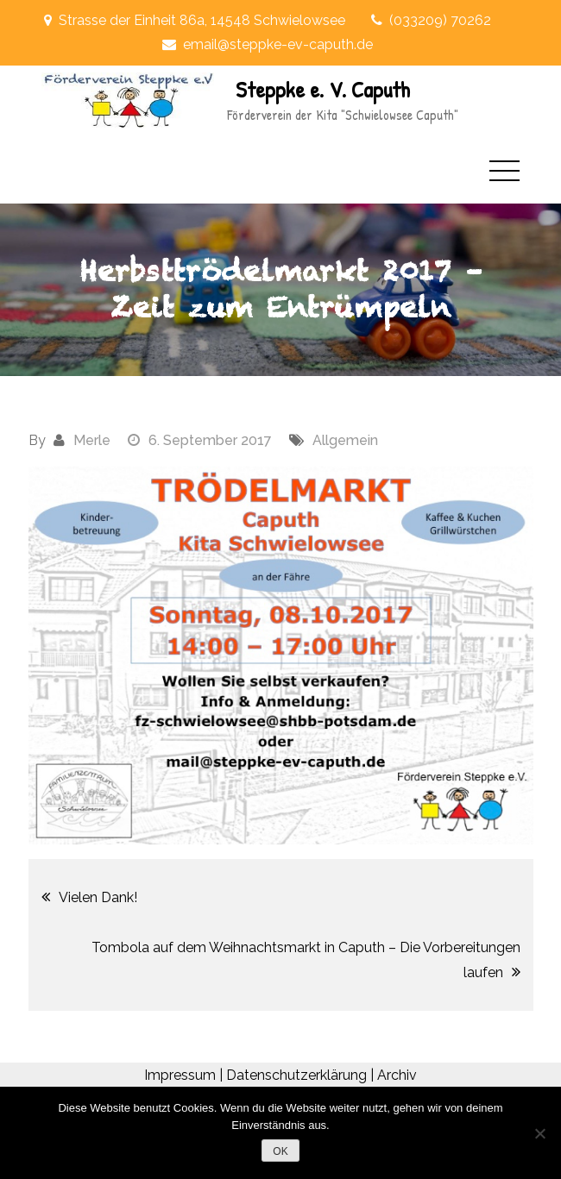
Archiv (397, 1075)
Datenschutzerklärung (296, 1075)
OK (280, 1151)
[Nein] (539, 1133)
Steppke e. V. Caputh (323, 89)
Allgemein (345, 440)
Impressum (180, 1075)
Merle (91, 440)
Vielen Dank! (98, 897)
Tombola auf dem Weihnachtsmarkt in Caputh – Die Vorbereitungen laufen (305, 960)
